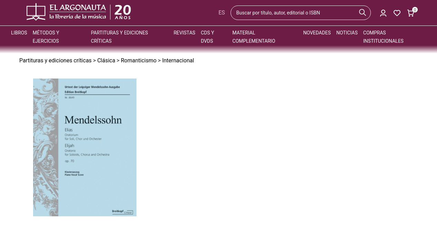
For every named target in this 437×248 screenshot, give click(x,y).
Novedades (317, 32)
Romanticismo (138, 60)
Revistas (184, 32)
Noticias (347, 32)
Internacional (178, 60)
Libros (19, 32)
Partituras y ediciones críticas (55, 60)
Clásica (106, 60)
